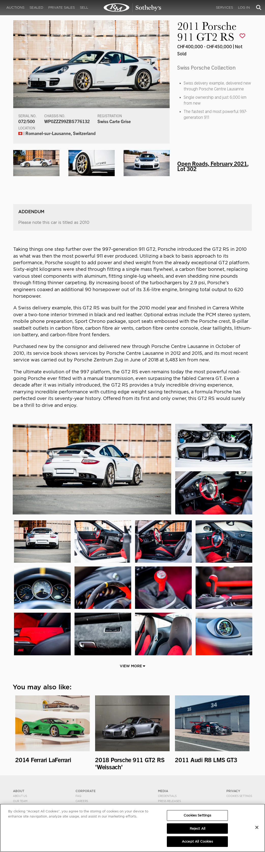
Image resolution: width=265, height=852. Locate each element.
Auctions (15, 7)
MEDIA (163, 791)
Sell (84, 7)
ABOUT (18, 791)
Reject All (197, 828)
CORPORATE (86, 791)
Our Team (20, 801)
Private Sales (61, 7)
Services (224, 7)
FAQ (78, 795)
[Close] (256, 827)
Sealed (36, 7)
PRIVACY (233, 791)
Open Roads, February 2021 (212, 163)
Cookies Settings (239, 795)
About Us (20, 795)
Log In (244, 7)
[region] (132, 828)
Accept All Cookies (197, 841)
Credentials (167, 795)
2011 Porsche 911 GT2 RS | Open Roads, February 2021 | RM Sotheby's (132, 7)
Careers (82, 801)
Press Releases (169, 801)
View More (132, 666)
